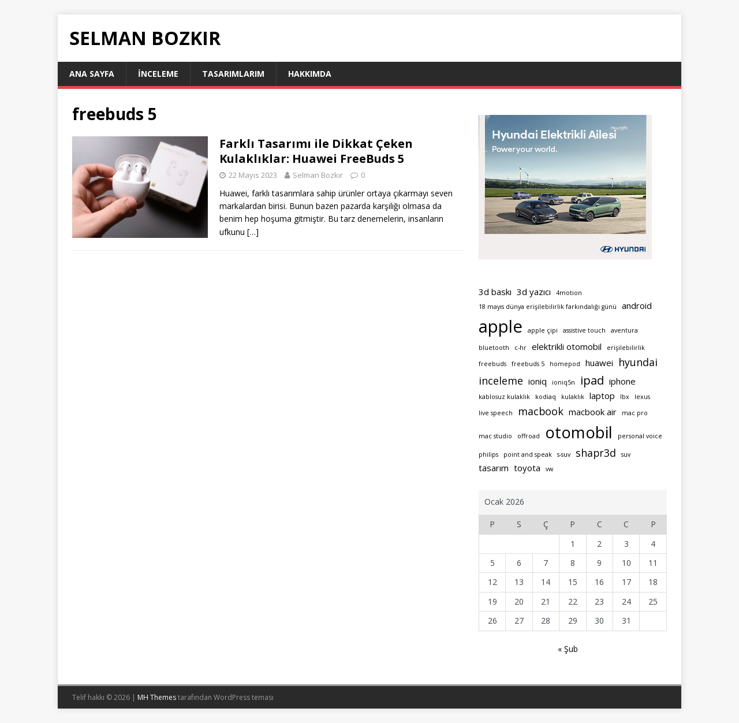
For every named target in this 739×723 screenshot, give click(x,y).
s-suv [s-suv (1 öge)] (563, 454)
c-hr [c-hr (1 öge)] (520, 348)
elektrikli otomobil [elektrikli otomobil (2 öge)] (567, 346)
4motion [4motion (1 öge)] (569, 293)
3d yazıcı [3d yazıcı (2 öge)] (534, 291)
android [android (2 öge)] (637, 305)
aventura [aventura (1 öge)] (624, 330)
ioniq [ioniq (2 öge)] (537, 381)
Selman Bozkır (318, 175)
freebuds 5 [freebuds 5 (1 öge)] (528, 364)
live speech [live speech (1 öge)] (496, 413)
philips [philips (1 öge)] (488, 454)
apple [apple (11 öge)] (500, 326)
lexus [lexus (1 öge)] (642, 397)
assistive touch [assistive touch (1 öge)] (584, 330)
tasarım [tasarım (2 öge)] (494, 468)
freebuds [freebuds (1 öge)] (492, 364)
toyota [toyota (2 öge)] (527, 468)
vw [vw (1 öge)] (549, 469)
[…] (253, 231)
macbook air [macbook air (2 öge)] (593, 412)
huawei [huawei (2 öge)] (599, 362)
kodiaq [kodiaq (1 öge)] (545, 397)
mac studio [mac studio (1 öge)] (495, 436)
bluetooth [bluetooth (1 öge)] (494, 348)
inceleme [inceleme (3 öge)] (501, 380)
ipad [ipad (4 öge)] (592, 380)
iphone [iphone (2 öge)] (622, 381)
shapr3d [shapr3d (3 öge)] (596, 453)
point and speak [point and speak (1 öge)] (527, 454)
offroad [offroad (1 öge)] (528, 436)
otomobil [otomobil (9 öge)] (579, 432)
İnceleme (158, 73)
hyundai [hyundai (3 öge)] (638, 362)
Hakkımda (309, 73)
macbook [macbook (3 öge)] (540, 411)
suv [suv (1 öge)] (625, 454)
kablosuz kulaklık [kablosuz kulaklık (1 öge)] (504, 397)
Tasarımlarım (233, 73)
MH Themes (156, 697)
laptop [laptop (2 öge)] (602, 395)
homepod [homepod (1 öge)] (565, 364)
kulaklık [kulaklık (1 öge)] (572, 397)
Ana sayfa (91, 73)
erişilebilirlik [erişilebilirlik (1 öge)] (626, 348)
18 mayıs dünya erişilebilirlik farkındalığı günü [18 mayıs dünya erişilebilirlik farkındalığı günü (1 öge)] (548, 307)
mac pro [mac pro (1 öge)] (635, 413)
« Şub (568, 648)
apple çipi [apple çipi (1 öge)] (543, 330)
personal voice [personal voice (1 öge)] (640, 436)
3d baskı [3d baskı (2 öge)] (495, 291)
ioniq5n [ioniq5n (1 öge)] (563, 382)
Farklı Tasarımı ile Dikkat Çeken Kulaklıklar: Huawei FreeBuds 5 (316, 151)
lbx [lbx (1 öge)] (624, 397)
